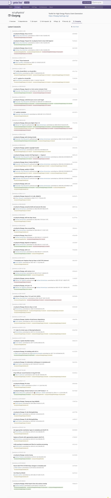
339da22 (74, 267)
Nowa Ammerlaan (41, 123)
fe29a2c (74, 41)
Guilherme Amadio (37, 347)
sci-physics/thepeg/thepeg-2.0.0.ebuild (53, 295)
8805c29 (74, 153)
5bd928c (74, 174)
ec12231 (74, 346)
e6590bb (74, 33)
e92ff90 (74, 405)
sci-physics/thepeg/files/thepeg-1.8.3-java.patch (52, 51)
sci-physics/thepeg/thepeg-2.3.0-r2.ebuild (42, 91)
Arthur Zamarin (19, 195)
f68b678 (74, 476)
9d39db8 (74, 291)
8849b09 (74, 423)
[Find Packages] (95, 7)
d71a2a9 (74, 135)
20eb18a (74, 146)
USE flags (34, 7)
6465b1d (74, 167)
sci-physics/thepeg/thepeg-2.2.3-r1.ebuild (63, 126)
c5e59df (74, 239)
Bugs (57, 21)
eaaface (74, 465)
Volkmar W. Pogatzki (20, 123)
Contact (101, 491)
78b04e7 (74, 225)
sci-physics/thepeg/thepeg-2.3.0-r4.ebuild (23, 44)
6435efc (74, 193)
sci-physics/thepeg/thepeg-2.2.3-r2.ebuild (23, 104)
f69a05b (74, 246)
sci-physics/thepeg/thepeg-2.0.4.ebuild (22, 277)
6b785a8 (74, 384)
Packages (17, 7)
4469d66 (74, 98)
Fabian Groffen (19, 62)
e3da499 (74, 232)
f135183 (74, 77)
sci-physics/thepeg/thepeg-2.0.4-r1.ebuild (36, 235)
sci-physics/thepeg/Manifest (20, 51)
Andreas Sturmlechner (21, 35)
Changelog (77, 21)
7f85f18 (74, 395)
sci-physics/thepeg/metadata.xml (34, 51)
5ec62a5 (74, 160)
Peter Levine (18, 347)
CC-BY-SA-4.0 (44, 495)
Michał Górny (18, 72)
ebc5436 (74, 48)
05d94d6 (74, 302)
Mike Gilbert (18, 460)
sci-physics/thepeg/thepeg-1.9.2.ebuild (35, 295)
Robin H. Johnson (19, 369)
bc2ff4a (74, 214)
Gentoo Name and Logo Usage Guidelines (62, 495)
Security (66, 21)
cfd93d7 (74, 430)
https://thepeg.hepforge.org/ (59, 16)
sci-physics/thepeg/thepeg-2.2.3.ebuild (41, 156)
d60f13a (74, 204)
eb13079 (74, 111)
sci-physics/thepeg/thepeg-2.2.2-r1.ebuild (44, 126)
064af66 (74, 325)
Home (10, 7)
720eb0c (74, 88)
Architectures (43, 7)
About (51, 7)
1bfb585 (74, 458)
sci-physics (17, 12)
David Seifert (18, 358)
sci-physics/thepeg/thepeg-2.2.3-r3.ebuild (42, 74)
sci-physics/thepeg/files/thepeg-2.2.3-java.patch (24, 102)
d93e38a (74, 377)
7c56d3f (74, 274)
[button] (87, 2)
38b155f (74, 256)
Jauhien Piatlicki (19, 449)
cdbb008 (74, 181)
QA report (33, 21)
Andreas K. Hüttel (20, 379)
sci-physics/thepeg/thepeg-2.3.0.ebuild (22, 128)
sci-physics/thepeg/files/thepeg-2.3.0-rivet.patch (24, 184)
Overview (12, 21)
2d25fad (74, 60)
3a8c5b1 (74, 356)
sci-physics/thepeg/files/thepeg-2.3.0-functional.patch (25, 139)
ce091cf (74, 412)
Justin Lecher (18, 467)
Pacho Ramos (18, 397)
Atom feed (75, 26)
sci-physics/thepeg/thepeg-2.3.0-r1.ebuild (42, 104)
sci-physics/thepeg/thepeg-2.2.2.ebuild (41, 242)
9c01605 (74, 447)
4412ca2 (74, 437)
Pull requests (45, 21)
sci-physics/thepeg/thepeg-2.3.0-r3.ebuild (23, 37)
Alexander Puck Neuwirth (22, 90)
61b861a (74, 367)
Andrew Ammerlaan (44, 137)
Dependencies (22, 21)
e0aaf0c (74, 314)
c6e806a (74, 281)
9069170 (74, 335)
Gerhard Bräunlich (20, 386)
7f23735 (74, 121)
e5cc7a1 (74, 70)
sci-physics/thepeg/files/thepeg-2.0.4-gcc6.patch (24, 349)
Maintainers (26, 7)
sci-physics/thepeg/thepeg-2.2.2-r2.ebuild (23, 53)
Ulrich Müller (18, 258)
